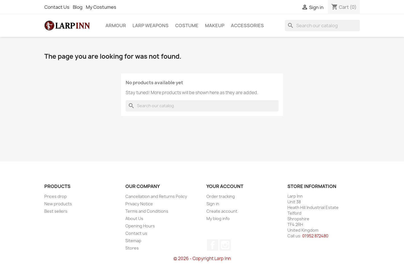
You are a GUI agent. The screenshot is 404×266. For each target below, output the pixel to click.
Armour (115, 25)
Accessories (247, 25)
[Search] (322, 25)
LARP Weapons (150, 25)
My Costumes (101, 7)
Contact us (136, 233)
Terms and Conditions (146, 211)
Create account (221, 211)
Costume (186, 25)
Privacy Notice (139, 203)
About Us (134, 218)
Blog (77, 7)
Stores (132, 248)
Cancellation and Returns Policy (156, 196)
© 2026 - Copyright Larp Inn (202, 258)
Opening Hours (140, 226)
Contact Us (56, 7)
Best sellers (55, 211)
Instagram (225, 245)
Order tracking (220, 196)
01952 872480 (315, 235)
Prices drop (55, 196)
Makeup (214, 25)
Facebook (212, 245)
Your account (224, 186)
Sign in (212, 203)
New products (58, 203)
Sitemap (133, 240)
